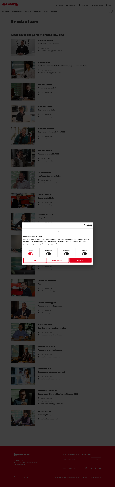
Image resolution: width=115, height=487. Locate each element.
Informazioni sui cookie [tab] (81, 231)
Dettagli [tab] (57, 231)
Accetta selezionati (57, 260)
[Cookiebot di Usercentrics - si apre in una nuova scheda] (85, 225)
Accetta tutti (80, 260)
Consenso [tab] (33, 231)
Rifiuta (34, 260)
